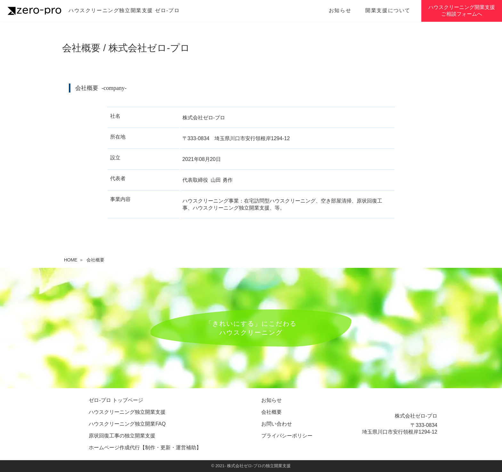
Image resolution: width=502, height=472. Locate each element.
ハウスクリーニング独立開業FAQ (127, 424)
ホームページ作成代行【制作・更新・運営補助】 (145, 447)
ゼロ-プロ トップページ (116, 400)
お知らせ (340, 10)
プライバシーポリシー (286, 435)
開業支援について (387, 10)
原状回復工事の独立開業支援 (122, 435)
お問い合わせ (276, 424)
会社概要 (271, 412)
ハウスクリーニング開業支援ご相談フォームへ (461, 10)
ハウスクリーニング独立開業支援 (127, 412)
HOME (70, 259)
